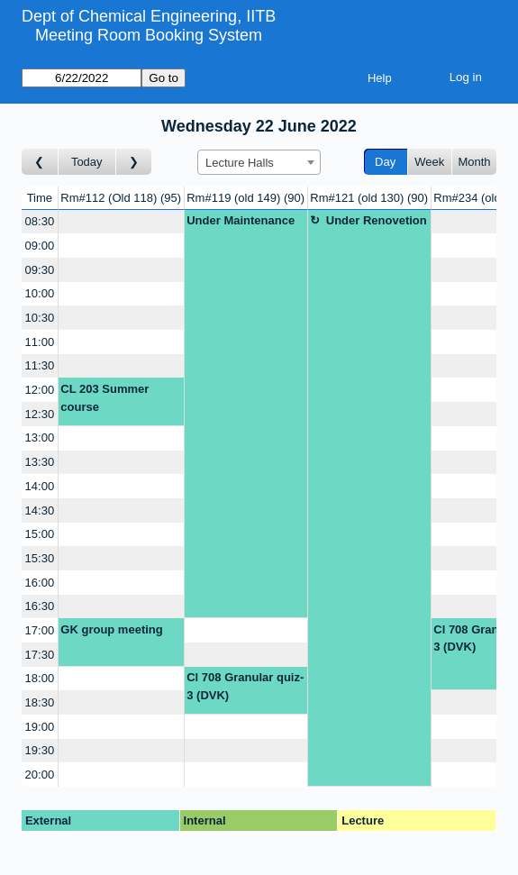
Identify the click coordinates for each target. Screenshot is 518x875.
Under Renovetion (376, 220)
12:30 (40, 414)
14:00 (40, 486)
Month (474, 162)
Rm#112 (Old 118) (120, 198)
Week (429, 162)
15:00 (40, 534)
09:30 (40, 270)
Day (385, 162)
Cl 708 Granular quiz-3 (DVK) (245, 686)
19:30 (40, 750)
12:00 (40, 389)
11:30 (40, 365)
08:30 (40, 221)
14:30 (40, 510)
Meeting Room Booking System (148, 35)
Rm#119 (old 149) (245, 198)
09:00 (40, 245)
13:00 (40, 437)
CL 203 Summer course (104, 398)
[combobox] (259, 162)
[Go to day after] (134, 162)
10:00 (40, 293)
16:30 (40, 606)
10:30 (40, 317)
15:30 (40, 558)
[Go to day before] (40, 162)
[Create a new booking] (121, 222)
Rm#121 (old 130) (369, 198)
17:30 (40, 654)
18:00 (40, 678)
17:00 (40, 630)
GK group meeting (111, 629)
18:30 (40, 702)
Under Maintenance (240, 220)
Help (380, 78)
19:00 (40, 727)
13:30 (40, 462)
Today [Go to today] (87, 162)
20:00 (40, 774)
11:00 (40, 342)
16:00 (40, 582)
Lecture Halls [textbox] (239, 162)
